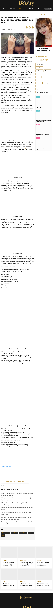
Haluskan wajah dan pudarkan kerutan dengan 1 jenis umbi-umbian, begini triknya (26, 564)
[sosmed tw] (28, 607)
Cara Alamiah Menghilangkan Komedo (43, 73)
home (2, 9)
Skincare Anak (22, 581)
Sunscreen (39, 581)
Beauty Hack (31, 532)
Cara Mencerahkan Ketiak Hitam (42, 92)
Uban (3, 532)
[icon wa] (27, 27)
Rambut (7, 532)
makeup (31, 9)
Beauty (3, 535)
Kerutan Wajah (23, 560)
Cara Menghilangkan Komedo (42, 80)
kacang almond (26, 148)
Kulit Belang (46, 83)
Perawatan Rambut (23, 532)
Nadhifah (3, 28)
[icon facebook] (30, 27)
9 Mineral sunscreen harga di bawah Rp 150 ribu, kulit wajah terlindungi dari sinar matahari (43, 585)
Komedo (38, 76)
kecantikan (12, 63)
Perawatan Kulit (39, 67)
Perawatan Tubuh (40, 64)
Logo (26, 3)
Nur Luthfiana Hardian (41, 565)
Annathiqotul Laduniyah (7, 565)
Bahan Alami (45, 86)
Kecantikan (39, 83)
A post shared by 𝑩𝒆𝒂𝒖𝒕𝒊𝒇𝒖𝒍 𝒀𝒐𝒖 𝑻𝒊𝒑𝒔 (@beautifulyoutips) (15, 481)
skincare (21, 9)
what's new (11, 9)
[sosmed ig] (25, 607)
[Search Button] (45, 9)
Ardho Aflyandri (4, 25)
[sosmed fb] (23, 607)
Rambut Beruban (14, 532)
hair (39, 9)
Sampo (4, 581)
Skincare (38, 86)
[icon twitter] (33, 27)
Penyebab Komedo (46, 76)
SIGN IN (49, 8)
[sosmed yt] (30, 607)
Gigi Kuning (5, 560)
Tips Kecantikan (39, 70)
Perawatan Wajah (40, 89)
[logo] (19, 603)
